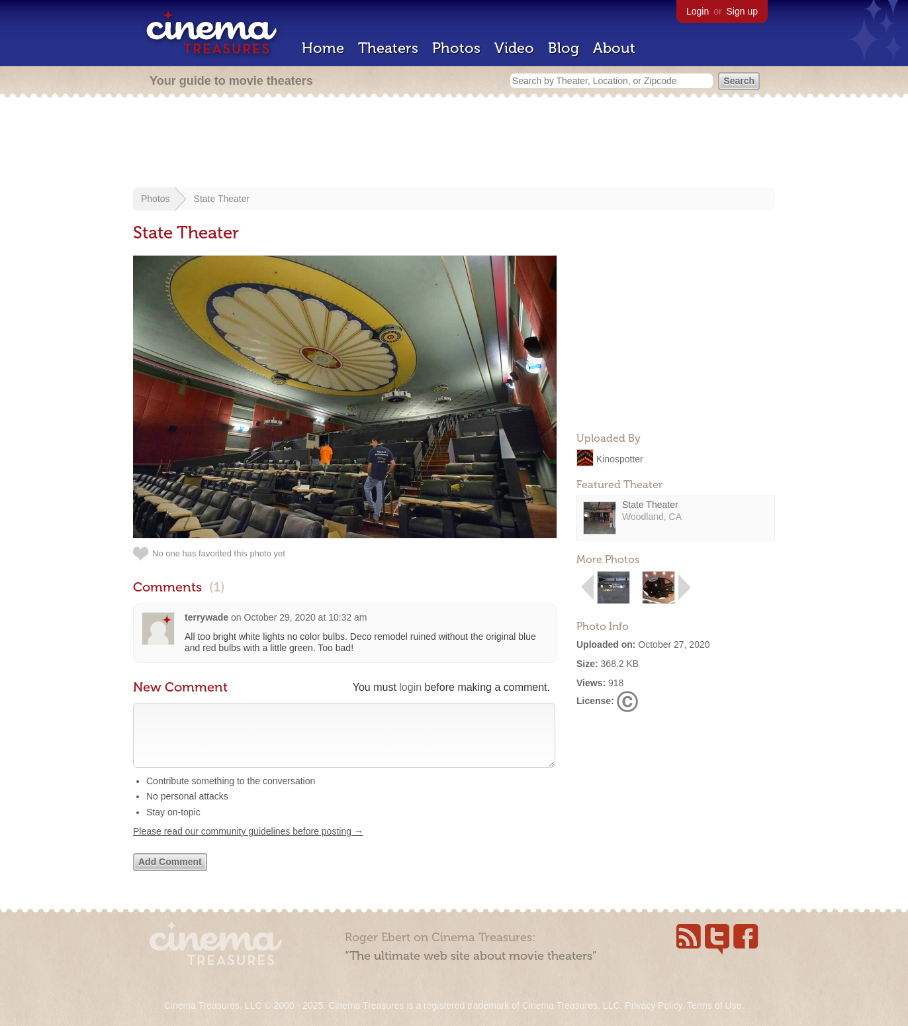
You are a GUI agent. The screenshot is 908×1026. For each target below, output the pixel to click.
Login (697, 11)
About (614, 48)
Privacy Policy (653, 1005)
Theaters (388, 48)
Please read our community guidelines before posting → (248, 844)
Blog (563, 48)
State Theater (222, 198)
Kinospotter (619, 458)
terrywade (206, 617)
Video (514, 48)
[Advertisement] (454, 144)
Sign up (742, 11)
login (410, 687)
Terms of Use (714, 1005)
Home (323, 48)
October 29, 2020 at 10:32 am (305, 617)
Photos (456, 48)
